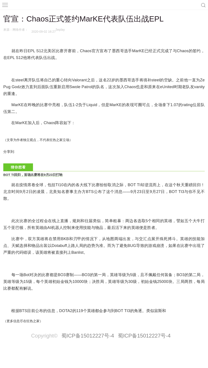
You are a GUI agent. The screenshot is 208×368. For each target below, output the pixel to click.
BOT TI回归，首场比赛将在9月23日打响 (32, 175)
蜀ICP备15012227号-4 (87, 336)
